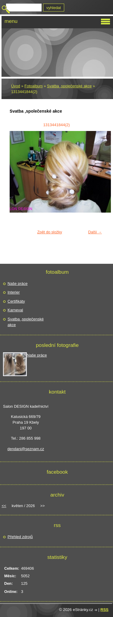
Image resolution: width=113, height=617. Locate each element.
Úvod (15, 86)
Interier (14, 292)
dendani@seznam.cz (26, 449)
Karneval (15, 310)
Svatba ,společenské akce (69, 86)
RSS (104, 609)
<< (4, 505)
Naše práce (17, 283)
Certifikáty (16, 301)
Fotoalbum (33, 86)
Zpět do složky (49, 232)
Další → (95, 232)
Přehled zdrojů (20, 536)
